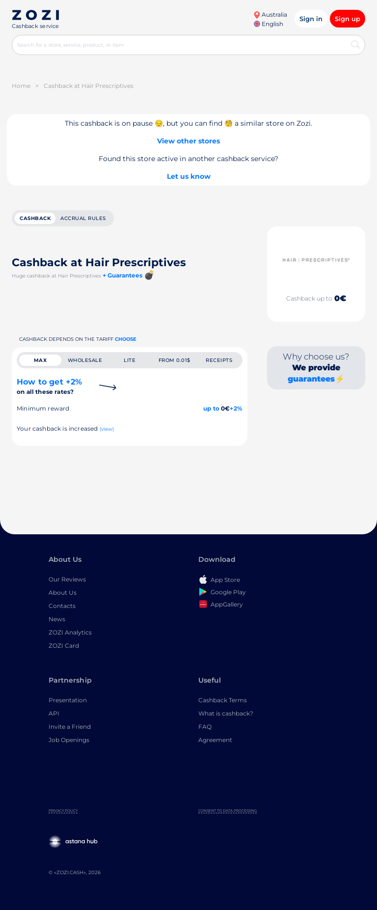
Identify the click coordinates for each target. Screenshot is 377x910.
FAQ (205, 726)
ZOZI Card (64, 645)
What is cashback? (225, 713)
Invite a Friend (70, 726)
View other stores (188, 141)
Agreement (215, 740)
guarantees (311, 379)
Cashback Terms (222, 700)
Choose (125, 339)
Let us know (189, 176)
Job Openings (69, 740)
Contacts (62, 605)
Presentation (68, 700)
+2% (236, 408)
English (268, 24)
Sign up (347, 19)
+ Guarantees (122, 275)
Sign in (311, 19)
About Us (63, 592)
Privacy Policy (63, 810)
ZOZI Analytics (70, 632)
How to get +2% (49, 386)
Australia (270, 14)
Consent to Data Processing (227, 810)
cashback (35, 218)
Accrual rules (83, 218)
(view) (107, 429)
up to (211, 408)
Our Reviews (67, 579)
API (54, 713)
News (57, 619)
